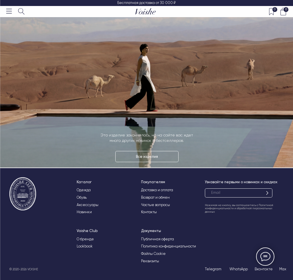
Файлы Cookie (153, 253)
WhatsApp (238, 269)
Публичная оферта (157, 239)
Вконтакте (264, 269)
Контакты (149, 212)
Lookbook (85, 246)
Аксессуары (87, 205)
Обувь (82, 197)
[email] (238, 193)
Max (282, 269)
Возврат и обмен (155, 197)
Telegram (213, 269)
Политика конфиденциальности (168, 246)
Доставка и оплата (157, 190)
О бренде (85, 239)
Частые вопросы (155, 205)
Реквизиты (150, 261)
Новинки (84, 212)
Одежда (84, 190)
